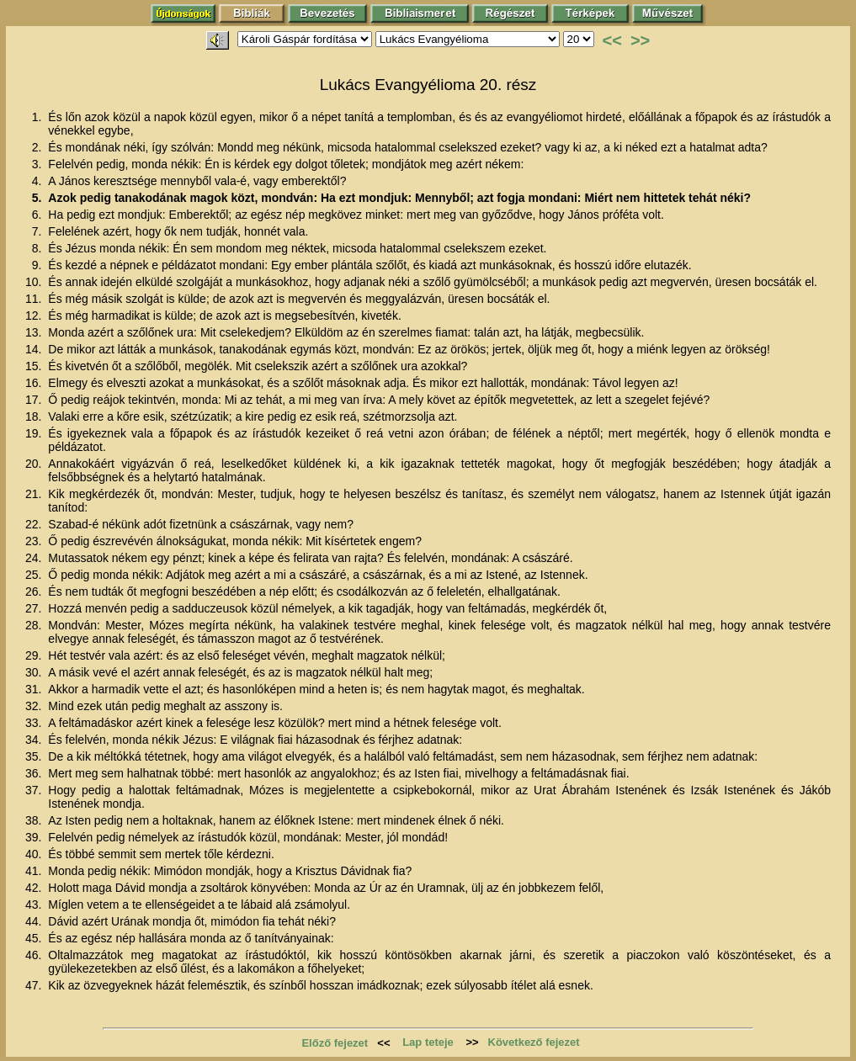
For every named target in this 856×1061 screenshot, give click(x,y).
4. (38, 181)
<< (612, 40)
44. (35, 921)
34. (35, 739)
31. (35, 689)
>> (640, 40)
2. (38, 147)
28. (35, 625)
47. (35, 985)
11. (35, 298)
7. (38, 231)
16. (35, 383)
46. (35, 955)
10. (35, 282)
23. (35, 541)
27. (35, 608)
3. (38, 164)
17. (35, 399)
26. (35, 591)
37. (35, 790)
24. (35, 558)
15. (35, 366)
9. (38, 265)
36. (35, 773)
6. (38, 214)
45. (35, 938)
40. (35, 854)
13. (35, 332)
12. (35, 315)
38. (35, 820)
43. (35, 904)
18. (35, 416)
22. (35, 524)
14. (35, 349)
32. (35, 706)
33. (35, 722)
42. (35, 887)
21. (35, 494)
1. (38, 117)
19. (35, 433)
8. (38, 248)
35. (35, 756)
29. (35, 655)
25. (35, 574)
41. (35, 871)
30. (35, 672)
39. (35, 837)
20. (35, 463)
